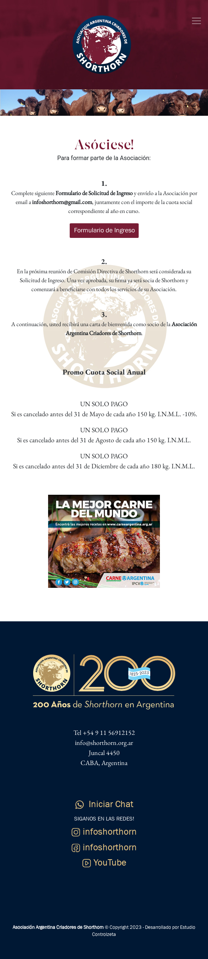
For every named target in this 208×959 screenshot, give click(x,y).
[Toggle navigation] (196, 21)
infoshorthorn (104, 832)
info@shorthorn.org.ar (104, 742)
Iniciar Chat (104, 804)
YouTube (104, 863)
